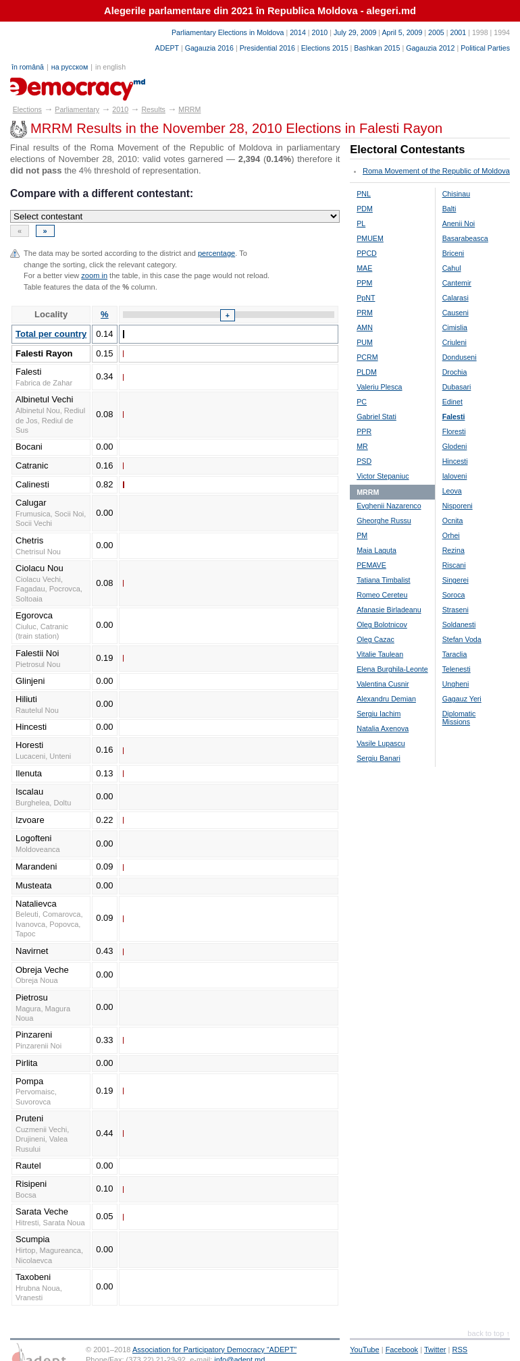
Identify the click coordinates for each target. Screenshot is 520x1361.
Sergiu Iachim (378, 714)
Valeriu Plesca (379, 387)
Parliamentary (77, 109)
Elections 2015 (324, 48)
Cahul (451, 268)
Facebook (402, 1349)
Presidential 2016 (267, 48)
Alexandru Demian (386, 699)
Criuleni (454, 342)
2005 (436, 32)
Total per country (51, 334)
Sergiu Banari (378, 758)
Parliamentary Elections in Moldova (228, 32)
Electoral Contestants (407, 149)
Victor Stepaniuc (383, 476)
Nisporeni (457, 506)
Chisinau (456, 194)
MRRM (189, 109)
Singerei (455, 580)
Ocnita (452, 520)
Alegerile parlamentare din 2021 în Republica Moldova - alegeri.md (260, 10)
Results (153, 109)
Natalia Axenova (383, 728)
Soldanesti (459, 624)
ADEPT (167, 48)
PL (361, 223)
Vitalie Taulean (380, 654)
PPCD (367, 253)
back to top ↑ (488, 1333)
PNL (364, 194)
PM (362, 535)
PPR (364, 431)
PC (362, 402)
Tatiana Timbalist (383, 580)
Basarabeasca (465, 238)
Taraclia (454, 654)
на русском (69, 67)
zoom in (94, 275)
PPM (364, 283)
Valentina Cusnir (383, 684)
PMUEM (370, 238)
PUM (365, 342)
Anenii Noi (458, 223)
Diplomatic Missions (459, 718)
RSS (460, 1349)
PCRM (367, 357)
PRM (365, 313)
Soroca (453, 595)
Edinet (452, 402)
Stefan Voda (462, 639)
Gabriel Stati (376, 416)
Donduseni (459, 357)
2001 (458, 32)
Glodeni (454, 446)
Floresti (454, 431)
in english (110, 67)
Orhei (451, 535)
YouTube (364, 1349)
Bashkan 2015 (377, 48)
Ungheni (455, 684)
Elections (27, 109)
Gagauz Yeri (462, 699)
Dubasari (456, 387)
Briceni (453, 253)
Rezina (453, 550)
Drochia (454, 372)
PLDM (367, 372)
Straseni (455, 610)
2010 (320, 32)
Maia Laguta (376, 550)
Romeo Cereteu (382, 595)
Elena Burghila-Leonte (392, 669)
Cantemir (456, 283)
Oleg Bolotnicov (382, 624)
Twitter (435, 1349)
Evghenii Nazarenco (389, 506)
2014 (298, 32)
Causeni (455, 313)
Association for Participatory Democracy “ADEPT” (214, 1349)
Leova (452, 491)
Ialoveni (454, 476)
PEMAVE (371, 565)
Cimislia (454, 327)
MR (362, 446)
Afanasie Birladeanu (389, 610)
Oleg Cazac (375, 639)
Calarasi (455, 298)
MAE (364, 268)
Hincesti (455, 461)
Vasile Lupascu (381, 743)
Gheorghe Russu (384, 520)
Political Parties (485, 48)
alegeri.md (41, 84)
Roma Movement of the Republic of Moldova (436, 171)
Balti (449, 209)
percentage (216, 253)
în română (27, 67)
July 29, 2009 (355, 32)
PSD (364, 461)
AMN (365, 327)
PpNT (366, 298)
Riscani (454, 565)
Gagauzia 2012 (430, 48)
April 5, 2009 (402, 32)
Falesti (453, 416)
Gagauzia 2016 (209, 48)
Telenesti (456, 669)
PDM (365, 209)
